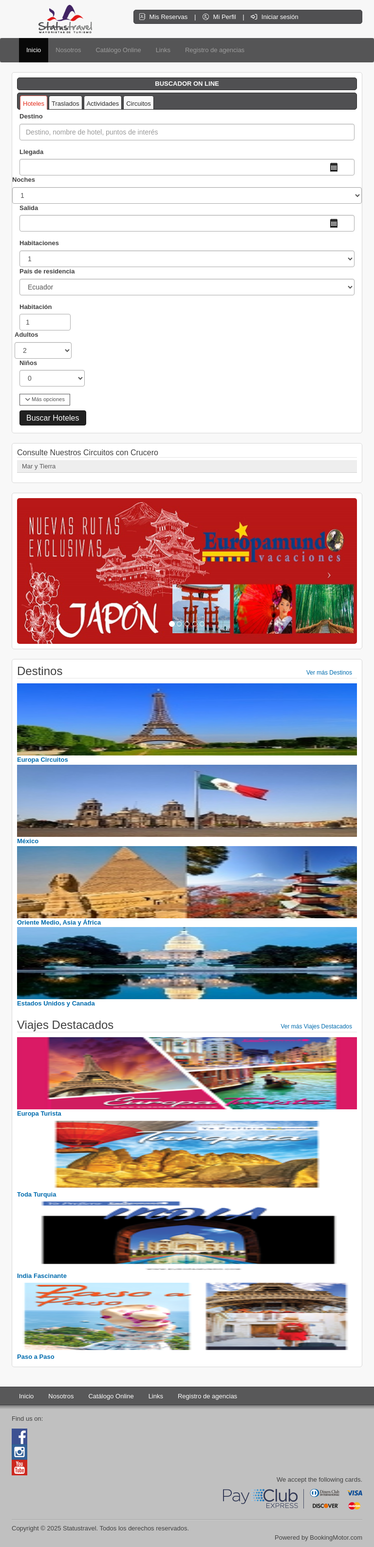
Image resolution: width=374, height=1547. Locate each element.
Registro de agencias (214, 50)
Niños (28, 363)
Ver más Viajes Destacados (316, 1026)
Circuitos (138, 103)
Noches (23, 179)
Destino (31, 116)
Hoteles (33, 103)
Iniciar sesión (274, 16)
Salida (28, 208)
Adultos (26, 334)
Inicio (33, 50)
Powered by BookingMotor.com (318, 1537)
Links (163, 50)
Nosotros (68, 50)
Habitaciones (39, 243)
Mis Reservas (164, 16)
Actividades (103, 103)
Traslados (65, 103)
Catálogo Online (118, 50)
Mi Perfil (220, 16)
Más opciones (45, 399)
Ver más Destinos (329, 672)
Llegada (31, 151)
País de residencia (47, 271)
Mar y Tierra (39, 466)
